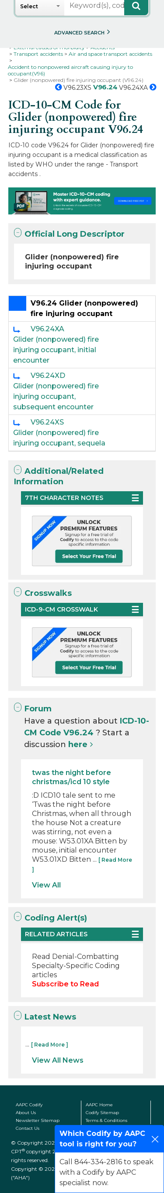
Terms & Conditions (106, 1120)
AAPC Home (99, 1105)
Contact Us (27, 1128)
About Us (26, 1112)
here (77, 744)
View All (46, 885)
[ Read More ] (49, 1044)
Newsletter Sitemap (37, 1120)
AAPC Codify (29, 1105)
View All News (58, 1060)
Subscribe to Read (65, 984)
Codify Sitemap (102, 1112)
